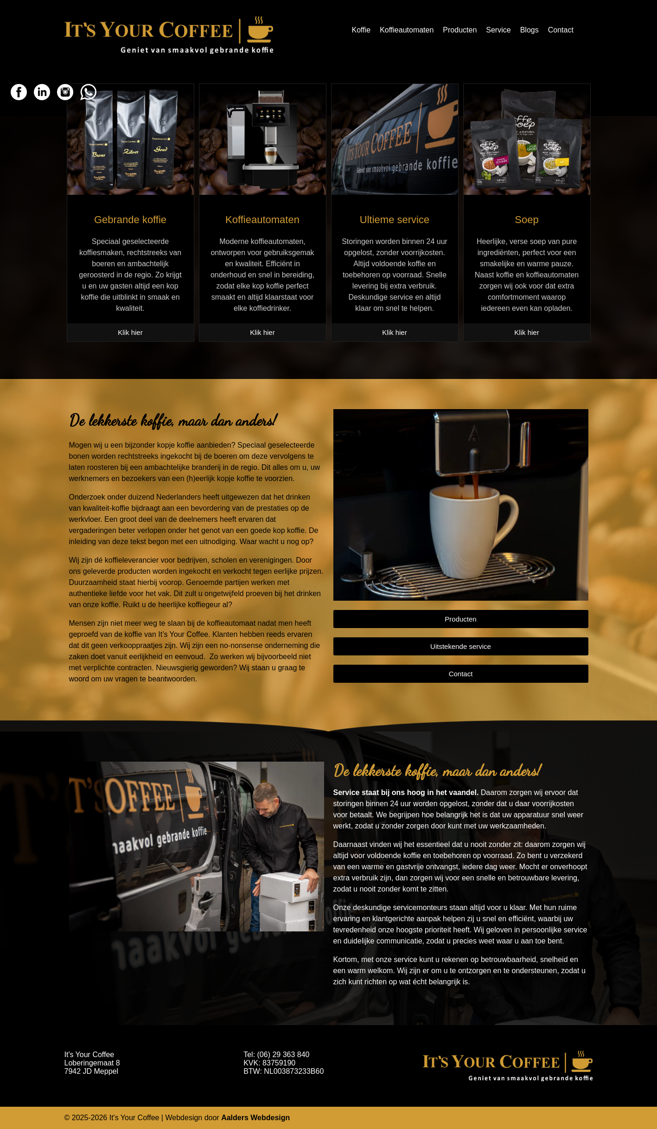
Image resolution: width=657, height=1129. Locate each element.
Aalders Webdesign (255, 1118)
